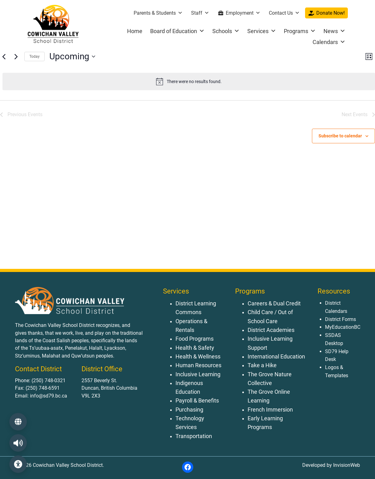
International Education (276, 356)
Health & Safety (194, 348)
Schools (225, 31)
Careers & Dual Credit (274, 303)
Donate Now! (330, 13)
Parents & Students (158, 12)
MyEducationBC (342, 327)
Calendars (329, 42)
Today (34, 56)
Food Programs (194, 339)
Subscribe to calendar (340, 135)
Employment (243, 12)
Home (134, 31)
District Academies (271, 330)
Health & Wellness (197, 356)
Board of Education (177, 31)
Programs (300, 31)
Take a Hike (262, 365)
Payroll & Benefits (197, 401)
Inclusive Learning (197, 374)
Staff (200, 12)
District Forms (340, 319)
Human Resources (198, 365)
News (334, 31)
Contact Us (284, 12)
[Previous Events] (3, 56)
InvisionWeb (346, 465)
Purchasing (189, 410)
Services (261, 31)
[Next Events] (16, 56)
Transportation (193, 436)
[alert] (188, 81)
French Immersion (270, 410)
